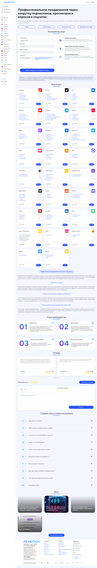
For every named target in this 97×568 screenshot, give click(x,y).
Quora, (28, 557)
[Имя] (39, 389)
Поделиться (49, 139)
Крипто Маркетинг (24, 231)
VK (72, 90)
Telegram (47, 110)
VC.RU (50, 256)
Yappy (47, 256)
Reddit (47, 190)
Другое (47, 251)
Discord (74, 190)
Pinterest (48, 254)
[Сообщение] (56, 398)
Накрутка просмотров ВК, (29, 551)
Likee (20, 150)
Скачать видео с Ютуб (63, 555)
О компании (46, 547)
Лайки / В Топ (76, 115)
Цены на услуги (66, 27)
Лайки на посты (49, 216)
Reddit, (36, 556)
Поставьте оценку (62, 388)
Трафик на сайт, (27, 556)
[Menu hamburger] (2, 2)
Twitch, (32, 553)
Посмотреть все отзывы (87, 382)
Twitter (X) (75, 130)
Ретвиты (75, 136)
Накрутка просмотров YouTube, (30, 552)
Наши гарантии (47, 548)
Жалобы (54, 118)
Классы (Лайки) (49, 154)
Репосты (75, 97)
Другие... (75, 99)
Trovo (73, 211)
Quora (20, 211)
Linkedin (47, 211)
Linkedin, (31, 557)
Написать (85, 407)
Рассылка (48, 218)
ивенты (51, 138)
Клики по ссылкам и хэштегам (79, 139)
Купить (38, 103)
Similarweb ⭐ (22, 170)
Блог (60, 550)
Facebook (48, 130)
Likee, (29, 554)
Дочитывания (22, 194)
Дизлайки (25, 115)
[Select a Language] (88, 2)
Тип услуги (22, 43)
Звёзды (51, 119)
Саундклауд (48, 170)
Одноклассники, (33, 554)
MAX (73, 150)
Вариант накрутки (24, 49)
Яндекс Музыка (76, 231)
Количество (22, 55)
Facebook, (35, 553)
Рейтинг (48, 138)
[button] (54, 377)
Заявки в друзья (76, 195)
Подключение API (62, 548)
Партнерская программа (49, 556)
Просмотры (22, 97)
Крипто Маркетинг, (27, 558)
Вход (27, 27)
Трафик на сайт (76, 170)
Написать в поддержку (77, 560)
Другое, (35, 558)
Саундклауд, (31, 555)
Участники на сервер (77, 194)
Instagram (21, 90)
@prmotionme (77, 552)
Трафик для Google (77, 174)
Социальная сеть (23, 38)
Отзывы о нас (47, 553)
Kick (47, 257)
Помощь (46, 555)
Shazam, (32, 558)
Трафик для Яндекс (77, 175)
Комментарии (23, 96)
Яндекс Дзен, (32, 556)
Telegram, (26, 553)
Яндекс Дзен (22, 190)
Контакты (46, 550)
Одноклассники (49, 150)
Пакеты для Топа (23, 99)
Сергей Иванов (63, 371)
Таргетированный (23, 174)
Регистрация (46, 27)
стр (54, 135)
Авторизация (61, 545)
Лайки (21, 93)
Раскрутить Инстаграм (86, 27)
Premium (48, 119)
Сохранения (55, 97)
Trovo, (34, 557)
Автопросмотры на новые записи (53, 116)
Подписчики (22, 95)
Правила (46, 545)
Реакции (53, 115)
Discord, (25, 557)
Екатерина (22, 371)
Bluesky (52, 254)
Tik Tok (47, 90)
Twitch (20, 130)
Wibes (47, 231)
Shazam (21, 251)
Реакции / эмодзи (76, 197)
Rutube (74, 110)
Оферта (60, 553)
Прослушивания (49, 174)
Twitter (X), (26, 554)
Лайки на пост (49, 135)
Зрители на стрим (23, 136)
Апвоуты (48, 195)
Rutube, (29, 553)
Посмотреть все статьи (56, 537)
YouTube (21, 110)
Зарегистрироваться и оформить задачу (37, 70)
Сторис (53, 113)
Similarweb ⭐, (26, 555)
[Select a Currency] (93, 2)
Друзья (74, 95)
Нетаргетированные (24, 175)
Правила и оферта (62, 556)
